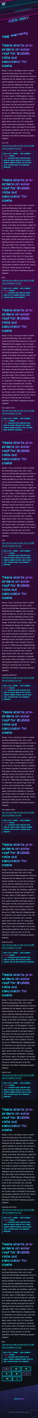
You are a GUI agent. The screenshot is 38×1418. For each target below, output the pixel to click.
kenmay (15, 154)
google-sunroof (20, 827)
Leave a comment (25, 154)
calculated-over (13, 158)
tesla (5, 165)
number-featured (15, 163)
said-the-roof (26, 163)
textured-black (13, 165)
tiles (20, 165)
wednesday (7, 167)
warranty (26, 165)
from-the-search (9, 160)
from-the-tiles (20, 160)
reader (12, 156)
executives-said (25, 158)
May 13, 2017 (8, 154)
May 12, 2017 (8, 1218)
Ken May (19, 19)
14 (7, 1379)
